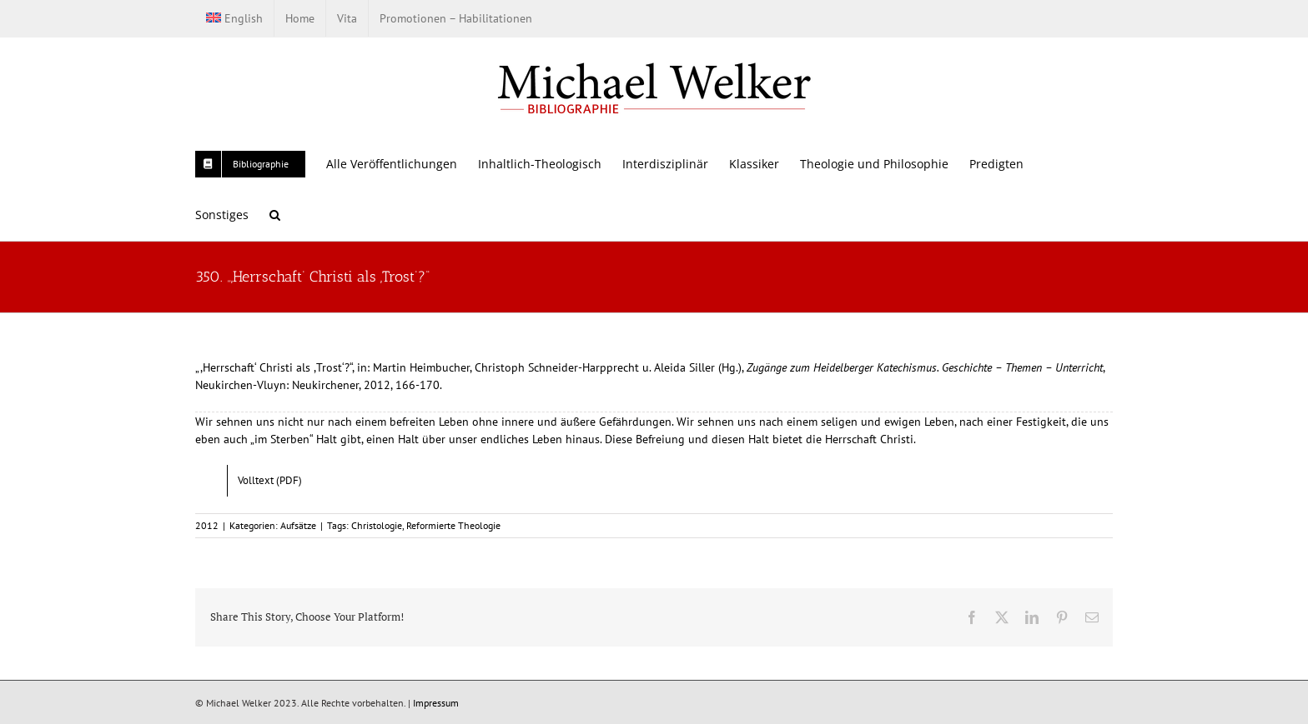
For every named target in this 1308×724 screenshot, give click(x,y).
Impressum (436, 703)
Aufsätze (298, 525)
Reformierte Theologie (453, 525)
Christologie (376, 525)
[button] (274, 214)
